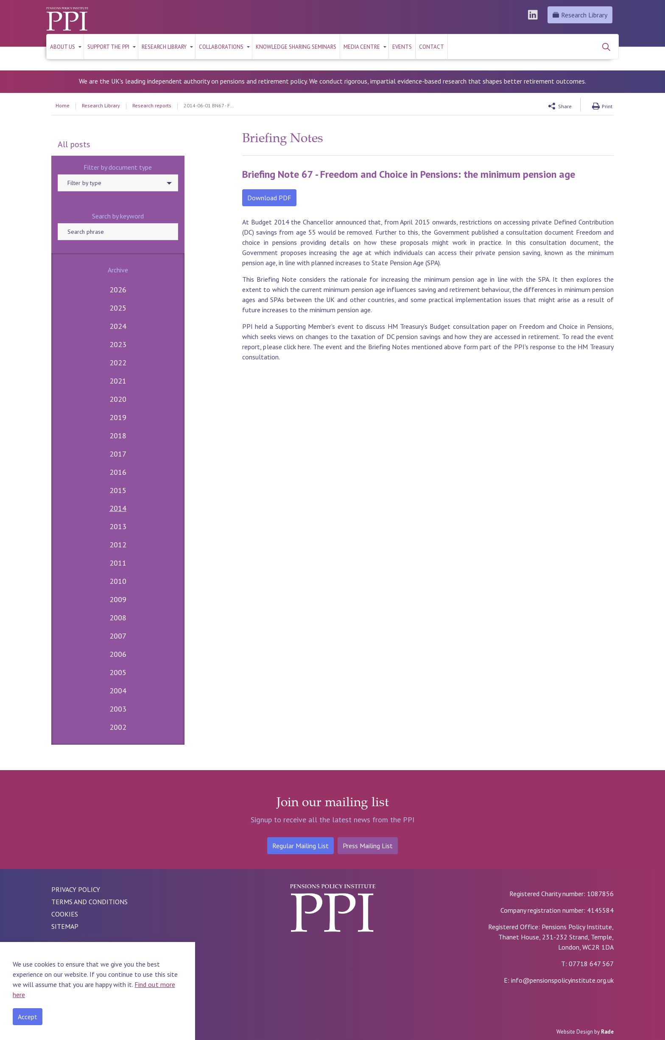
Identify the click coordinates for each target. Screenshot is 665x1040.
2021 (117, 381)
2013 (117, 526)
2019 (117, 417)
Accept (27, 1016)
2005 (117, 672)
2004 (117, 690)
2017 (117, 454)
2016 (117, 472)
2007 (117, 636)
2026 (117, 289)
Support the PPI (108, 46)
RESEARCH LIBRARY (164, 46)
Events (402, 46)
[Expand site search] (606, 46)
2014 (117, 508)
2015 (117, 490)
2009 (117, 599)
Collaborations (221, 46)
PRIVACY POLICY (75, 889)
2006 (117, 654)
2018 (117, 435)
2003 (117, 709)
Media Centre (362, 46)
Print (607, 106)
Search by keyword (118, 216)
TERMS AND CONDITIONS (89, 901)
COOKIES (64, 914)
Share (565, 106)
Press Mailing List (368, 845)
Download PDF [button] (269, 197)
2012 (117, 544)
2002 (117, 727)
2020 (117, 399)
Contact (431, 46)
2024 (117, 326)
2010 (117, 581)
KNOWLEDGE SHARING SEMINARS (296, 46)
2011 (117, 563)
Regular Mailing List (300, 845)
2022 (117, 362)
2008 (117, 617)
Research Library (580, 14)
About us (62, 46)
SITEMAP (64, 926)
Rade (607, 1031)
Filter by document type (118, 167)
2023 (117, 344)
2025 (117, 308)
